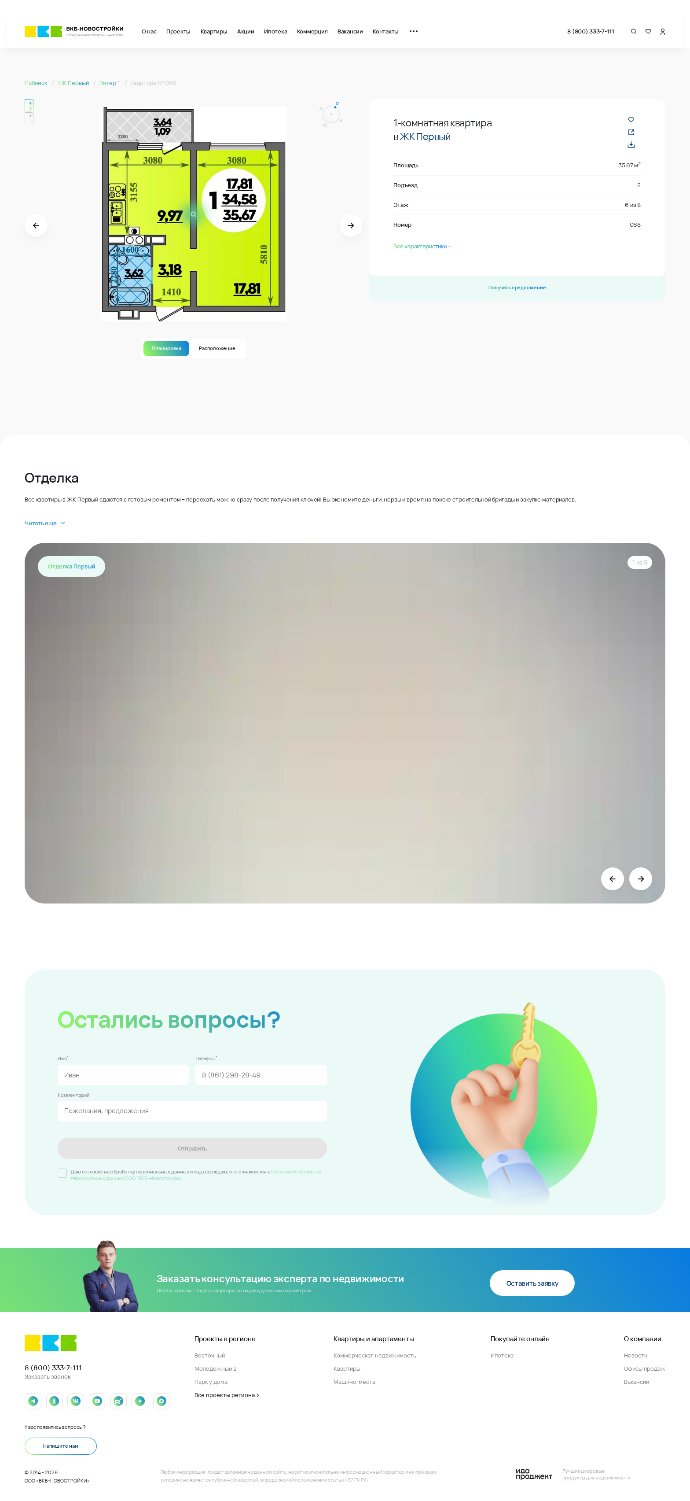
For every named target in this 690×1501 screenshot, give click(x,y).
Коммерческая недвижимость (375, 1355)
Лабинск (36, 83)
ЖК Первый (73, 83)
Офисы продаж (644, 1368)
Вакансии (350, 31)
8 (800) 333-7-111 (590, 31)
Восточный (210, 1355)
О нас (149, 31)
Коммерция (312, 31)
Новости (635, 1355)
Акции (245, 31)
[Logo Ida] (573, 1474)
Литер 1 (110, 83)
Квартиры (214, 31)
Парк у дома (211, 1382)
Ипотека (275, 31)
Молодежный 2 (216, 1368)
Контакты (386, 31)
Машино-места (354, 1382)
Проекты (178, 31)
